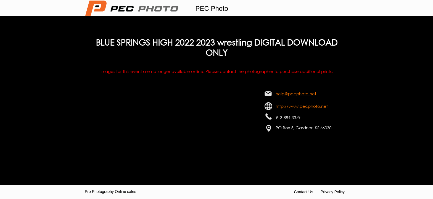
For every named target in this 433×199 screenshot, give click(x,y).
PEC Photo (211, 8)
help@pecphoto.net (296, 93)
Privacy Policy (333, 192)
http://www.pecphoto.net (302, 106)
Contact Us (303, 192)
